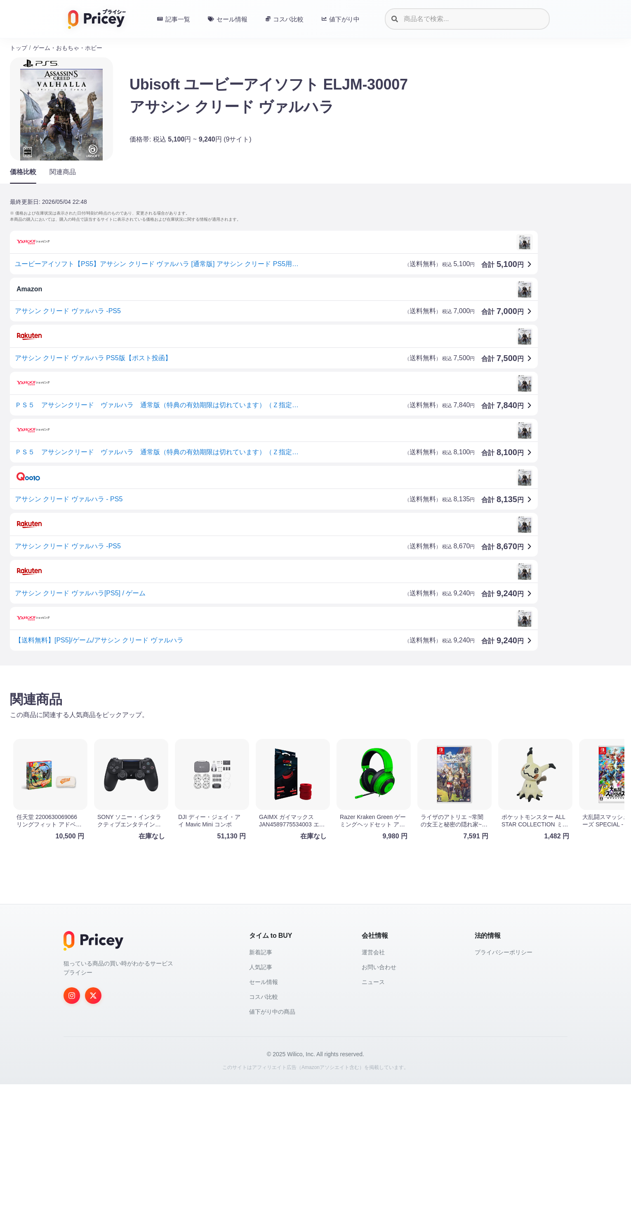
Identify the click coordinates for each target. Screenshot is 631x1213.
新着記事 (260, 1081)
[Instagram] (72, 1124)
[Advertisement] (257, 736)
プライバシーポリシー (503, 1081)
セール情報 (263, 1110)
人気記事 (260, 1096)
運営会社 (373, 1081)
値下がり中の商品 (272, 1140)
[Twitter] (93, 1124)
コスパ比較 (263, 1125)
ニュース (373, 1110)
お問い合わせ (379, 1096)
